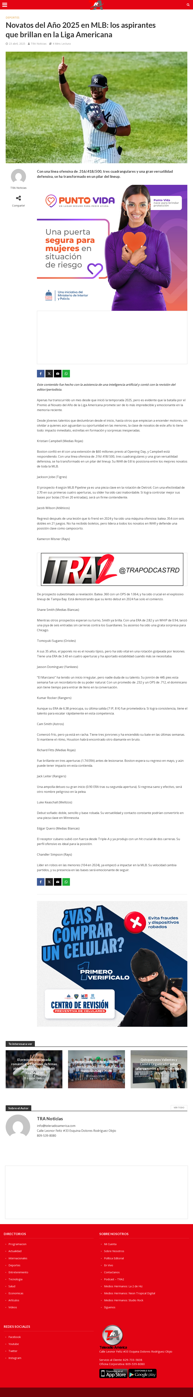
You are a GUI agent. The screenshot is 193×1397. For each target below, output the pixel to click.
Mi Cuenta (110, 1244)
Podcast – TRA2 (114, 1279)
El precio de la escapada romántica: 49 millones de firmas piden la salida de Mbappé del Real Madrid (34, 1066)
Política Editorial (114, 1258)
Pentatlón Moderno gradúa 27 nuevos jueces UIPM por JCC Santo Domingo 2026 (96, 1066)
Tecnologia (15, 1279)
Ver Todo (179, 1107)
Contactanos (112, 1272)
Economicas (16, 1293)
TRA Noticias (39, 43)
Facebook (14, 1337)
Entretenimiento (19, 1272)
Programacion (17, 1244)
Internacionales (18, 1258)
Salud (11, 1286)
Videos (12, 1307)
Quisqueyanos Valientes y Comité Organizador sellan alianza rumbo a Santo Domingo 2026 (158, 1066)
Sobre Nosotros (114, 1251)
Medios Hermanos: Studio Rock (124, 1300)
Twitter (13, 1351)
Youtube (13, 1344)
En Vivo (108, 1265)
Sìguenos (110, 1307)
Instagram (15, 1358)
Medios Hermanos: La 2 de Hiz (124, 1286)
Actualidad (15, 1251)
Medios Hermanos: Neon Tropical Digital (130, 1293)
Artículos (14, 1300)
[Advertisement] (112, 337)
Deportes (12, 17)
